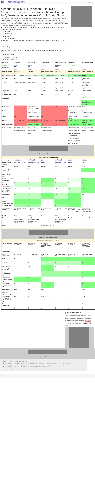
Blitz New (70, 159)
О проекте (83, 2)
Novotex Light (17, 159)
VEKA (83, 162)
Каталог (63, 2)
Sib (42, 159)
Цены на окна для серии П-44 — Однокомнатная (22, 366)
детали (25, 75)
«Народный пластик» (19, 162)
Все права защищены (18, 376)
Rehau (43, 162)
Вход (91, 2)
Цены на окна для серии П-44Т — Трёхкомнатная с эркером (25, 368)
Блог (76, 2)
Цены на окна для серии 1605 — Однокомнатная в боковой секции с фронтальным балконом (33, 363)
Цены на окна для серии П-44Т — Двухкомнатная (31, 365)
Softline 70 (84, 159)
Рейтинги (69, 2)
